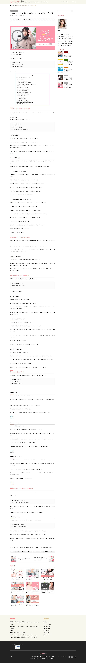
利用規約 (36, 658)
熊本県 (31, 626)
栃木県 (25, 637)
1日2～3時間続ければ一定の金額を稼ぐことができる (26, 84)
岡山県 (18, 621)
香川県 (22, 632)
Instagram (10, 656)
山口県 (15, 621)
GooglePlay (12, 418)
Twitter (11, 656)
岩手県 (22, 634)
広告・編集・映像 (47, 628)
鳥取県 (28, 621)
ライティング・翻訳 (47, 624)
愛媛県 (18, 632)
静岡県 (12, 624)
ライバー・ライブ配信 (14, 10)
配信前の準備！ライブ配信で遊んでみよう (23, 85)
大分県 (21, 626)
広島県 (25, 621)
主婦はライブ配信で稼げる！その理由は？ (23, 77)
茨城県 (35, 637)
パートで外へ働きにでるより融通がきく (24, 82)
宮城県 (15, 634)
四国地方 (11, 632)
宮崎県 (24, 626)
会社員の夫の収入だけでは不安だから (24, 92)
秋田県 (28, 634)
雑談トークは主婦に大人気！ (22, 87)
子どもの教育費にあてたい (22, 90)
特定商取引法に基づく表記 (44, 658)
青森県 (31, 634)
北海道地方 (12, 630)
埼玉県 (18, 637)
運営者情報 (32, 658)
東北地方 (11, 634)
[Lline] (29, 552)
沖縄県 (27, 626)
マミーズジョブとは (64, 1)
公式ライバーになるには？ (22, 103)
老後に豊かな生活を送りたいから (23, 93)
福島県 (25, 634)
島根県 (22, 621)
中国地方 (11, 621)
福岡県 (34, 626)
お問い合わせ (52, 658)
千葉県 (15, 637)
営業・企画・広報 (47, 626)
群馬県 (32, 637)
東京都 (22, 637)
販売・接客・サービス (47, 634)
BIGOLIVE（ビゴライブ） (22, 97)
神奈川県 (28, 637)
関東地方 (11, 637)
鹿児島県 (12, 628)
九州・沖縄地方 (12, 626)
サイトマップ (43, 659)
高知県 (25, 632)
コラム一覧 (74, 1)
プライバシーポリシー (44, 656)
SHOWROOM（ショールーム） (23, 100)
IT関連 (45, 621)
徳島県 (15, 632)
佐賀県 (17, 626)
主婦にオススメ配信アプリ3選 (21, 95)
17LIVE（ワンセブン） (21, 98)
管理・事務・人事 (47, 632)
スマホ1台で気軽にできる (22, 79)
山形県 (18, 634)
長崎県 (37, 626)
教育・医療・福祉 (47, 630)
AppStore (11, 416)
